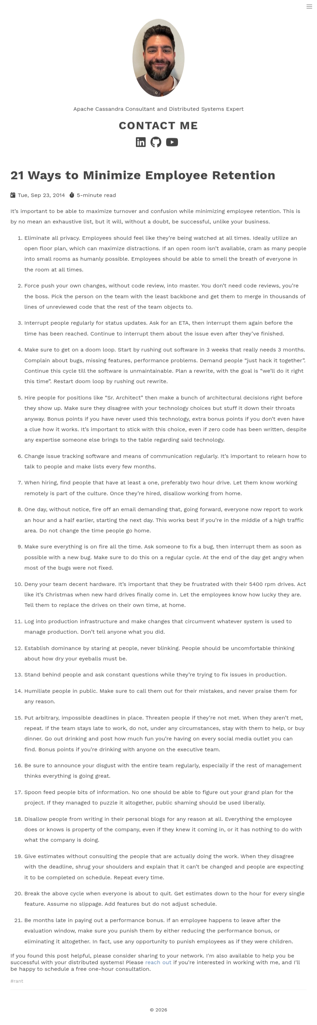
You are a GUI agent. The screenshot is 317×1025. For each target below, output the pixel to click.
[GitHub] (157, 143)
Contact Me (158, 124)
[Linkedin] (141, 143)
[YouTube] (172, 143)
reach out (158, 961)
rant (18, 979)
